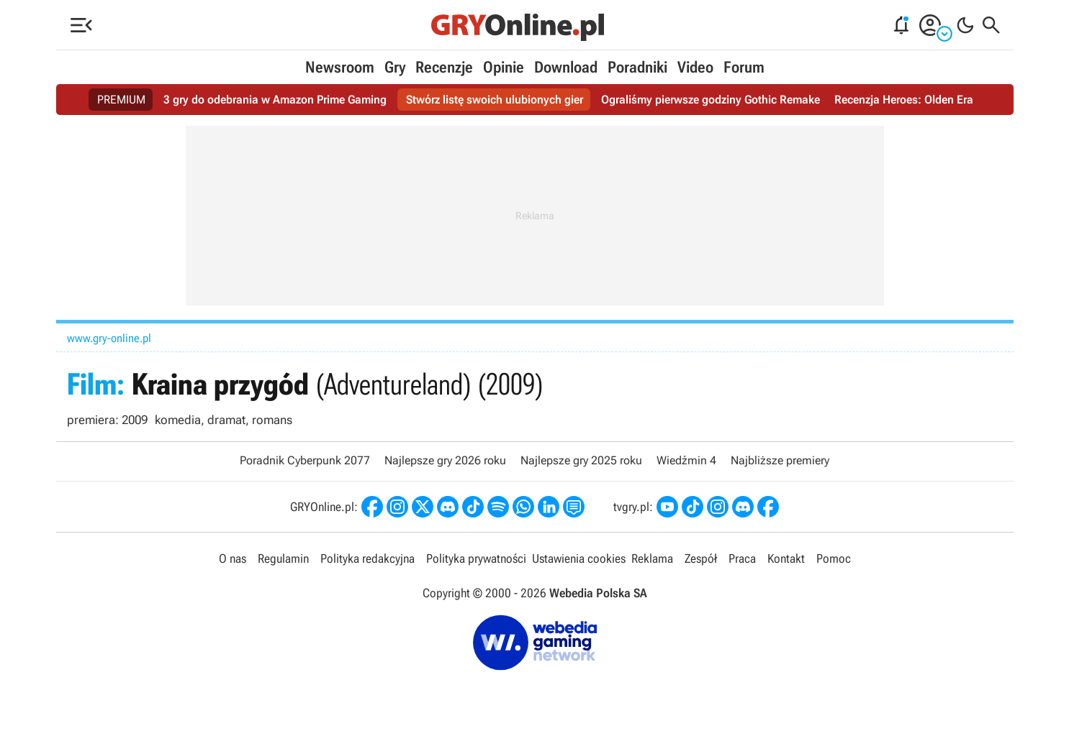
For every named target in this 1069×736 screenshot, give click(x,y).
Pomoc (833, 558)
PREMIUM (121, 99)
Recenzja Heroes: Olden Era (903, 99)
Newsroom (339, 67)
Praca (742, 558)
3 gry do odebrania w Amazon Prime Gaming (275, 99)
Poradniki (637, 67)
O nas (232, 558)
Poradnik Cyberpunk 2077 (305, 460)
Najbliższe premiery (780, 460)
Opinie (503, 67)
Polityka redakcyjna (367, 558)
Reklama (652, 558)
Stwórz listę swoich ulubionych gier (494, 99)
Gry (394, 67)
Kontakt (786, 558)
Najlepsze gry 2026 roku (445, 460)
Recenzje (444, 67)
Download (565, 67)
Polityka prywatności (476, 558)
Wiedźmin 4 (686, 460)
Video (695, 67)
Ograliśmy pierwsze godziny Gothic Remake (710, 99)
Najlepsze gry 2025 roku (581, 460)
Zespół (701, 558)
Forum (743, 67)
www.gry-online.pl (109, 338)
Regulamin (283, 558)
